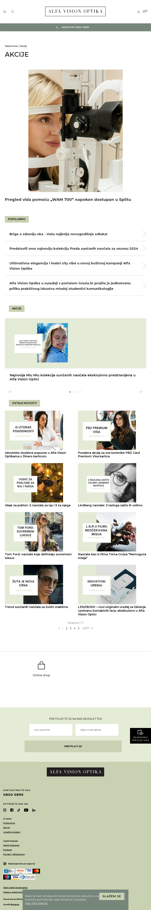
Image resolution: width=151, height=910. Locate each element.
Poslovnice (9, 823)
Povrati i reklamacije (14, 854)
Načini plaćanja (11, 845)
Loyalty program (11, 832)
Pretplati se (73, 746)
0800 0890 (13, 795)
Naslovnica (11, 46)
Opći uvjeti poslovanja (15, 887)
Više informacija (36, 903)
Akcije (23, 46)
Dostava (7, 850)
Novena (15, 904)
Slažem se (111, 896)
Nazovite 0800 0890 (72, 27)
